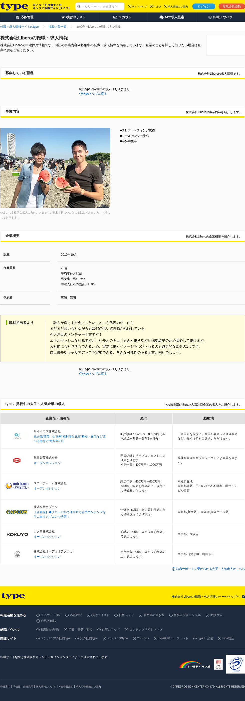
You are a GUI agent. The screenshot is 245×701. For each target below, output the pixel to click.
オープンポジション (47, 463)
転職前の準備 (50, 629)
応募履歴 (76, 615)
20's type (143, 638)
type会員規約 (66, 686)
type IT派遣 (205, 638)
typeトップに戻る (95, 93)
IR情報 (16, 686)
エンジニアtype (117, 638)
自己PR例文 (49, 621)
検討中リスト (100, 615)
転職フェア (126, 615)
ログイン (204, 6)
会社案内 (5, 686)
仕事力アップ (111, 629)
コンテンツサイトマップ (145, 629)
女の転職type (89, 638)
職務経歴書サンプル (187, 615)
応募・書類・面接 (80, 629)
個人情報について (46, 686)
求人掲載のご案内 (178, 6)
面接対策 (216, 615)
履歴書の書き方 (153, 615)
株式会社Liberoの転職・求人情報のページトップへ (206, 596)
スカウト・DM (51, 615)
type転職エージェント (173, 638)
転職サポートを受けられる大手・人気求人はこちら (210, 569)
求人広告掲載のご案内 (88, 686)
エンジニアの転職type (56, 638)
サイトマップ (139, 6)
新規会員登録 (232, 6)
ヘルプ (157, 6)
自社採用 (28, 686)
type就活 (228, 638)
